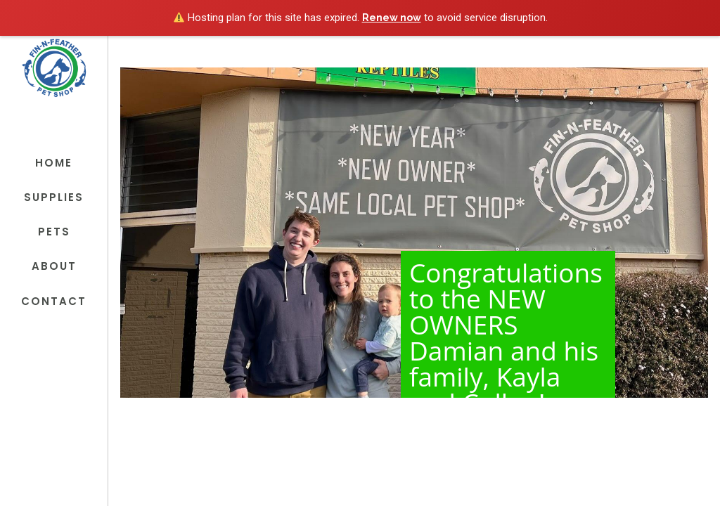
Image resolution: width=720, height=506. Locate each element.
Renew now (391, 17)
